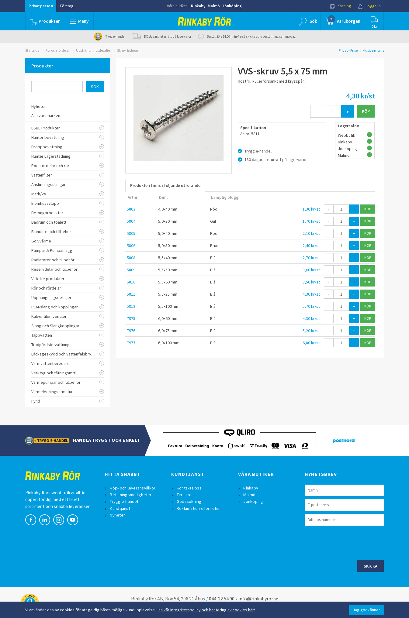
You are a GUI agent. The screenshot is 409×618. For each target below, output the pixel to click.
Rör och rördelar (58, 50)
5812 (131, 306)
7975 (131, 318)
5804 (131, 221)
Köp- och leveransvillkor (133, 488)
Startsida (32, 50)
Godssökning (189, 501)
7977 (131, 342)
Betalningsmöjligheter (131, 494)
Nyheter (117, 515)
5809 (131, 270)
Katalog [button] (340, 6)
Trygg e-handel (124, 501)
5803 (131, 209)
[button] (79, 21)
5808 (131, 257)
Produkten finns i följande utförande (165, 185)
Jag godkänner (366, 610)
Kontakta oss (189, 488)
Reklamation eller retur (198, 508)
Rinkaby (198, 6)
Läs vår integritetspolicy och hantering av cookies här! (206, 610)
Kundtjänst (120, 508)
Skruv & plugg (127, 50)
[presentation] (351, 542)
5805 (131, 233)
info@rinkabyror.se (258, 599)
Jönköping (232, 6)
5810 (131, 282)
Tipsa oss (186, 494)
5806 (131, 245)
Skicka (371, 566)
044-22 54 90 (221, 599)
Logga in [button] (369, 6)
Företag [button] (66, 6)
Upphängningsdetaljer (93, 50)
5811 (131, 294)
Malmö (214, 6)
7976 (131, 330)
